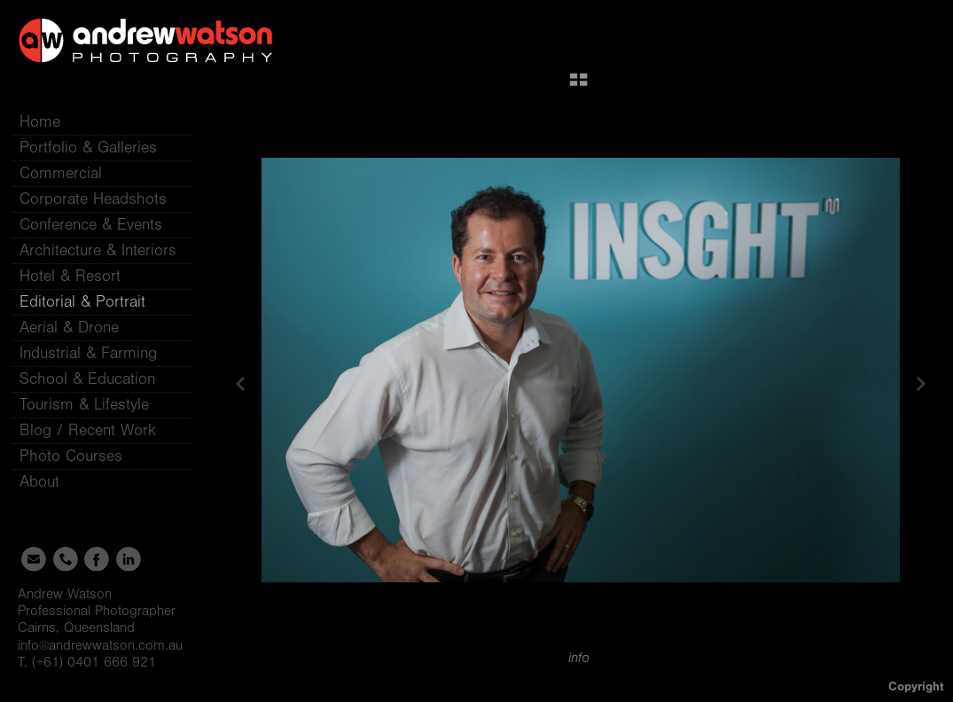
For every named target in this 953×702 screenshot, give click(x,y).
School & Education (87, 379)
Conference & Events (91, 224)
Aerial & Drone (69, 327)
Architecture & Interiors (98, 250)
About (50, 481)
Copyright (916, 686)
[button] (578, 86)
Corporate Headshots (93, 199)
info (579, 658)
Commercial (61, 173)
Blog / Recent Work (88, 430)
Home (40, 122)
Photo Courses (82, 456)
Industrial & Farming (88, 353)
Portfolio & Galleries (99, 147)
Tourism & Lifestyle (84, 404)
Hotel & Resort (70, 276)
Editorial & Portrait (82, 301)
